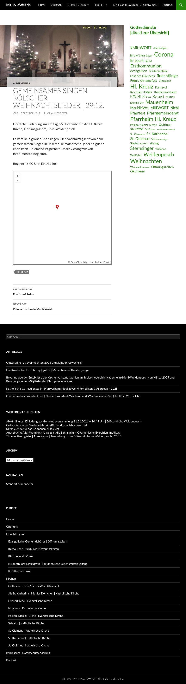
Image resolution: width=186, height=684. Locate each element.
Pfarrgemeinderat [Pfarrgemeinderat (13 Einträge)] (163, 112)
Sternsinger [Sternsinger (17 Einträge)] (142, 148)
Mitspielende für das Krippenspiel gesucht (32, 428)
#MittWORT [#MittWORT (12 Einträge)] (140, 47)
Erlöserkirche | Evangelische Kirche (30, 601)
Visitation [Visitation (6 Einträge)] (160, 149)
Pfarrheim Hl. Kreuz (20, 556)
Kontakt (168, 5)
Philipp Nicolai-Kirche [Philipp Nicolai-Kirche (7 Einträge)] (143, 124)
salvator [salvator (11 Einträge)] (136, 129)
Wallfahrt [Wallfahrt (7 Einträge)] (136, 155)
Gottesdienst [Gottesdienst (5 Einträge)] (165, 80)
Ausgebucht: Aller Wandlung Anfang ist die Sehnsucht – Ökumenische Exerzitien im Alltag (63, 432)
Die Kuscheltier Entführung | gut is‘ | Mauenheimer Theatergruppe (47, 370)
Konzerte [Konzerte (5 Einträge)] (170, 96)
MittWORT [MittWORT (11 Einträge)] (159, 107)
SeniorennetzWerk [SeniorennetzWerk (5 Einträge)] (166, 129)
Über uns (56, 5)
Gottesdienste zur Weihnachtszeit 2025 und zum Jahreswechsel (46, 425)
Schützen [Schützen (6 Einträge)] (150, 129)
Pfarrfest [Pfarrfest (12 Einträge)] (137, 113)
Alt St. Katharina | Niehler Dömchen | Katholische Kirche (43, 593)
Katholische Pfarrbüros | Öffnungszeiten (33, 549)
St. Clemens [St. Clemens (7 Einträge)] (137, 134)
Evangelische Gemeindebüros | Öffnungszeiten (37, 541)
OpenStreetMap (79, 262)
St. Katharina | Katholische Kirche (29, 638)
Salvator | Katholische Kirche (26, 623)
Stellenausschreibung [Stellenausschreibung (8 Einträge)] (144, 143)
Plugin (106, 262)
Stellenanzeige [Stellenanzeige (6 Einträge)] (159, 139)
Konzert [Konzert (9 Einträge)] (158, 96)
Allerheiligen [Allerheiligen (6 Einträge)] (160, 48)
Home (41, 5)
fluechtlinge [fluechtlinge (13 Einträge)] (167, 75)
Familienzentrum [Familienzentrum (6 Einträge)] (158, 71)
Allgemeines (21, 83)
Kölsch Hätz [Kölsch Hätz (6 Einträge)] (137, 103)
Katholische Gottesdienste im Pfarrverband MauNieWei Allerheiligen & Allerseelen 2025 (62, 388)
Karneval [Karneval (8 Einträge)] (161, 87)
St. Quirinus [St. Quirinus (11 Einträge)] (139, 138)
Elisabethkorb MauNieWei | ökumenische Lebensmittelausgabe (47, 563)
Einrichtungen (77, 5)
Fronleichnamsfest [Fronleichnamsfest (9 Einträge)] (143, 80)
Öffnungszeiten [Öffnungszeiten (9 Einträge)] (162, 167)
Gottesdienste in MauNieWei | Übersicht (33, 586)
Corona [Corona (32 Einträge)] (164, 54)
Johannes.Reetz (56, 113)
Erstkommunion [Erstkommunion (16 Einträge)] (146, 65)
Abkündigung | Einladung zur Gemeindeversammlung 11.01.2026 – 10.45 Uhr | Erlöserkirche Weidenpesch (73, 421)
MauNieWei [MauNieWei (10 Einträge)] (139, 108)
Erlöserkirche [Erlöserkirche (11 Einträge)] (141, 60)
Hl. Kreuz (22, 272)
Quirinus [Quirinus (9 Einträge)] (165, 124)
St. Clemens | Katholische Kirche (28, 630)
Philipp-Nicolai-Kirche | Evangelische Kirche (35, 615)
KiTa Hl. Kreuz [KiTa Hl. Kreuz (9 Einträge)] (140, 96)
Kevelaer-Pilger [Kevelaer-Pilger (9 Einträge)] (141, 92)
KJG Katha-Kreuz (19, 571)
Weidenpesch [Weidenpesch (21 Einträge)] (158, 154)
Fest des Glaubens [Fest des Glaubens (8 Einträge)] (142, 76)
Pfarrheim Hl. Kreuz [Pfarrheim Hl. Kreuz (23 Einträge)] (153, 119)
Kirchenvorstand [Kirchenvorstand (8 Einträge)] (165, 92)
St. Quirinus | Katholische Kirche (28, 645)
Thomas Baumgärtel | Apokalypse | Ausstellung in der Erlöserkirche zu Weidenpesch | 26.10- (64, 436)
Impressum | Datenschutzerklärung (135, 5)
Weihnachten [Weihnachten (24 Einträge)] (146, 161)
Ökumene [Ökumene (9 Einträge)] (137, 171)
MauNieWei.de (18, 5)
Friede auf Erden (62, 291)
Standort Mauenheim (19, 484)
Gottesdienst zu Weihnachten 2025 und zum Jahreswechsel (44, 362)
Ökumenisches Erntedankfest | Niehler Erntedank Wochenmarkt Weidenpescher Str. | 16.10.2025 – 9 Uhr (73, 396)
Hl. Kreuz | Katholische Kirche (27, 608)
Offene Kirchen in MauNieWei (62, 306)
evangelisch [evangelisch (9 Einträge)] (138, 71)
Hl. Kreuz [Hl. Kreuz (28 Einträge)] (141, 86)
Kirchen (99, 5)
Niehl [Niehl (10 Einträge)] (174, 108)
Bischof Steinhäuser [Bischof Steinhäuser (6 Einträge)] (141, 55)
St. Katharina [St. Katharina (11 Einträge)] (157, 134)
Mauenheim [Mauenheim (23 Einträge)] (159, 102)
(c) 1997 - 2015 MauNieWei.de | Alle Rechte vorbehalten (93, 678)
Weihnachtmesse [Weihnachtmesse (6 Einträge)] (139, 167)
